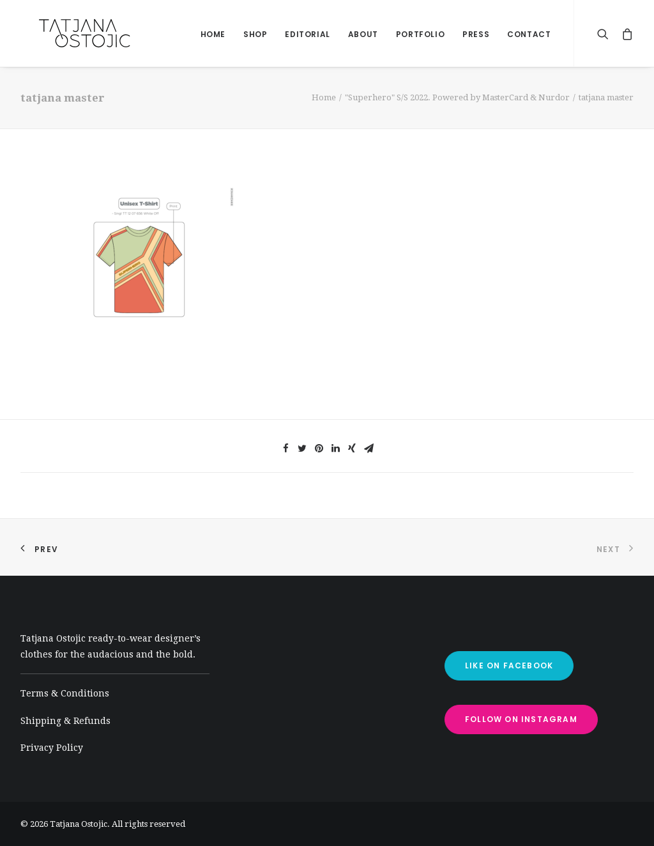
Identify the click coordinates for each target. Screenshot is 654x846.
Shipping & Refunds (65, 721)
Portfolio (420, 34)
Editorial (307, 34)
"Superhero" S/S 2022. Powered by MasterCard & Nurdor (457, 97)
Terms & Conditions (64, 693)
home (213, 34)
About (363, 34)
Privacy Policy (51, 747)
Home (324, 97)
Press (475, 34)
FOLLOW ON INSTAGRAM (521, 719)
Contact (529, 34)
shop (255, 34)
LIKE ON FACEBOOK (509, 665)
